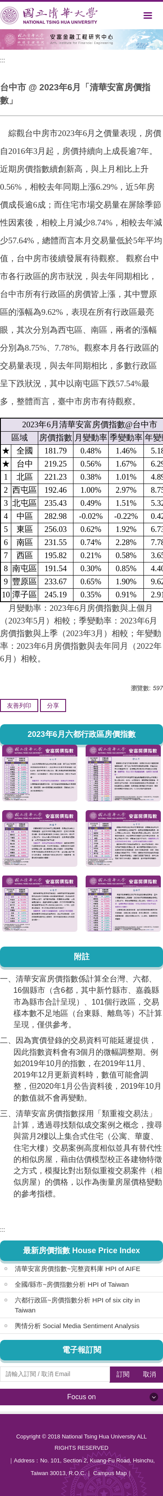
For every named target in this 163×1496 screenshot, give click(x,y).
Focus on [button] (81, 1397)
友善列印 (19, 705)
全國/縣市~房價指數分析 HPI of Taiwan (72, 1284)
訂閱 (123, 1374)
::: (2, 60)
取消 (149, 1374)
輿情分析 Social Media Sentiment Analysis (77, 1325)
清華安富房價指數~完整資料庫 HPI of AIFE (77, 1268)
